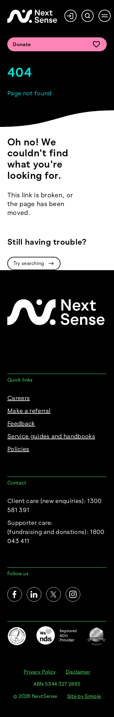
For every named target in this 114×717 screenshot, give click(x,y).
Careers (18, 398)
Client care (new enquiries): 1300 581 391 (54, 505)
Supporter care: (57, 532)
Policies (18, 449)
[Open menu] (104, 16)
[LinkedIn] (34, 594)
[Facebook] (14, 594)
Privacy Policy (40, 672)
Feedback (21, 423)
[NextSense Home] (32, 16)
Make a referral (29, 410)
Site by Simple (84, 696)
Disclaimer (78, 672)
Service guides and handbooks (51, 436)
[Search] (87, 16)
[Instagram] (73, 594)
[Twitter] (53, 594)
